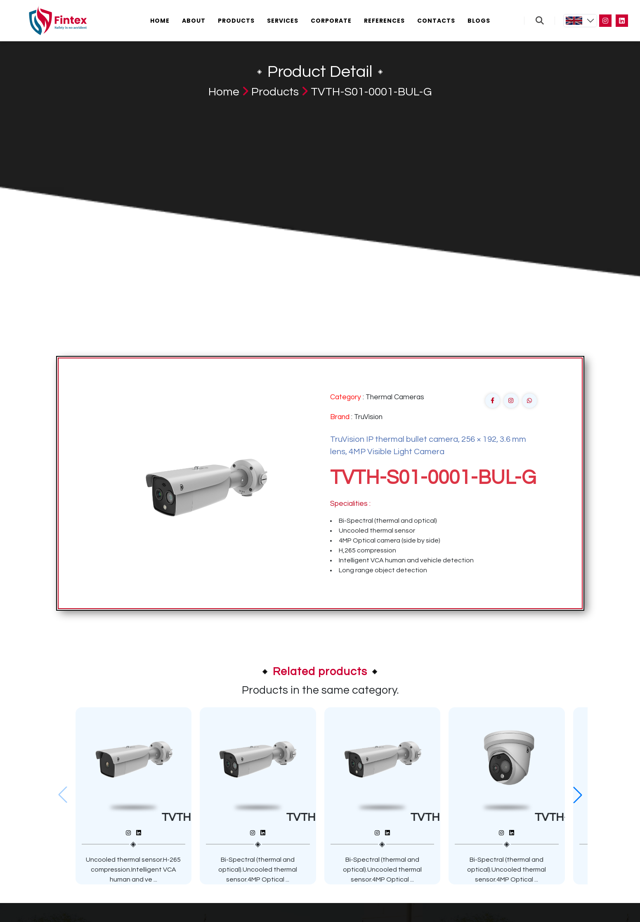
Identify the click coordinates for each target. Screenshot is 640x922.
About (193, 21)
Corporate (331, 21)
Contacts (436, 21)
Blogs (479, 21)
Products (236, 21)
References (384, 21)
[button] (577, 795)
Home (160, 21)
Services (282, 21)
